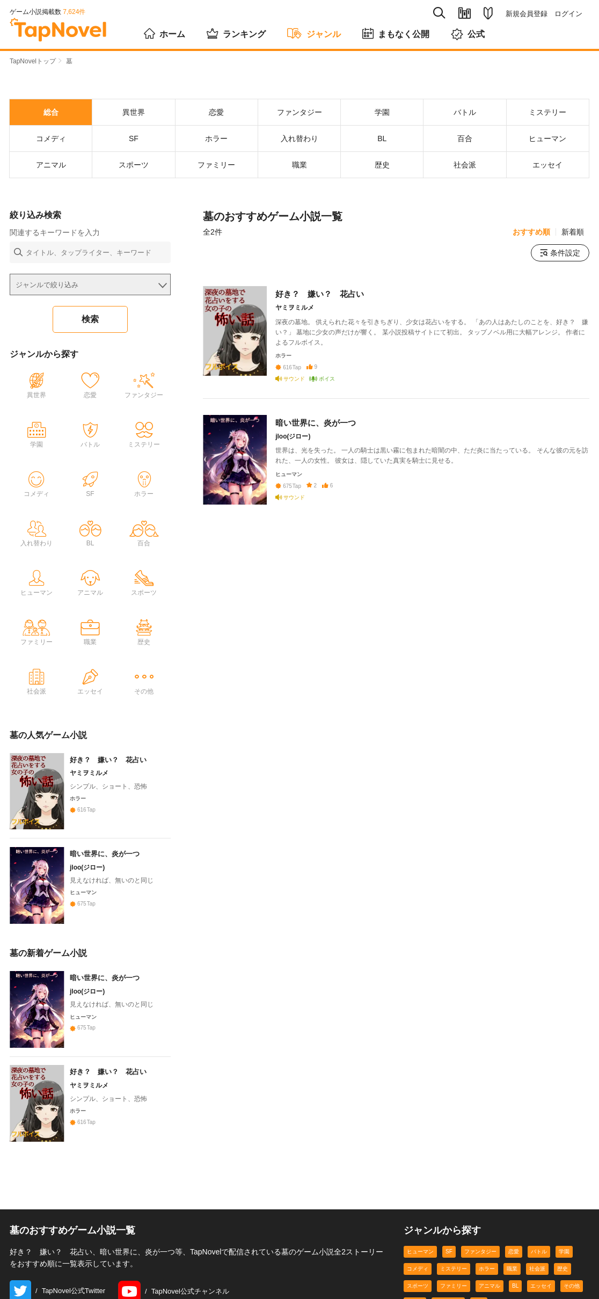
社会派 (537, 1270)
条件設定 (560, 253)
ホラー (487, 1270)
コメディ (417, 1270)
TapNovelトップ (33, 61)
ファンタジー (480, 1253)
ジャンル (314, 33)
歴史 (562, 1270)
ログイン (568, 13)
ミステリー (453, 1270)
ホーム (164, 33)
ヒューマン (420, 1253)
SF (448, 1253)
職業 (512, 1270)
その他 (572, 1287)
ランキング (236, 33)
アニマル (489, 1287)
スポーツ (417, 1287)
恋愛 (513, 1253)
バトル (539, 1253)
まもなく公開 (395, 33)
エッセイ (541, 1287)
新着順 (572, 232)
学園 (564, 1253)
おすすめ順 (531, 232)
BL (515, 1287)
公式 (468, 34)
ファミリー (453, 1287)
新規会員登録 (526, 13)
